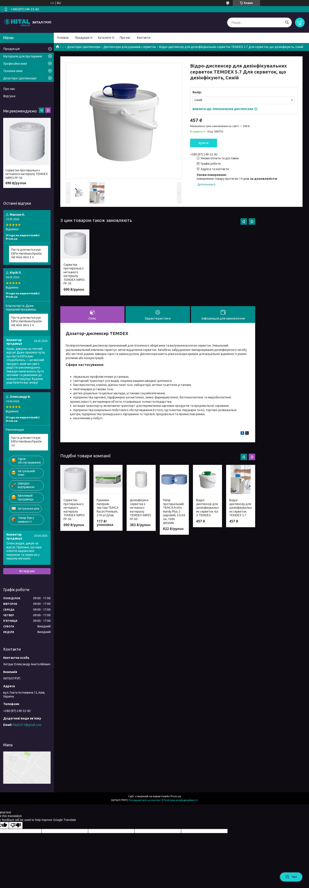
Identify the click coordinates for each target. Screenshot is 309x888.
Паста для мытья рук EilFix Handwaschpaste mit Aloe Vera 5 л (26, 253)
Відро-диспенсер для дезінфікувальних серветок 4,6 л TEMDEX (207, 508)
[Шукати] (287, 22)
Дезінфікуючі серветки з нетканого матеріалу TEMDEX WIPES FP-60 (140, 510)
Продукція (82, 37)
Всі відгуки (27, 571)
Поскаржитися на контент (145, 800)
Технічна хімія (12, 71)
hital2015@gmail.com (27, 725)
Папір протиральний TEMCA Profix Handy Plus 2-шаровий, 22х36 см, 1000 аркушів (174, 512)
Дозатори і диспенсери (83, 47)
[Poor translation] (16, 825)
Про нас (125, 37)
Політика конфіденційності (181, 800)
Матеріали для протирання (22, 56)
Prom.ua (176, 796)
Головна (62, 37)
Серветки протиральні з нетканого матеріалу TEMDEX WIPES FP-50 (74, 274)
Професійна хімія (15, 63)
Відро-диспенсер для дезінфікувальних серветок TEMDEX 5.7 (240, 508)
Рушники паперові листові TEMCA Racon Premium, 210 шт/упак (107, 508)
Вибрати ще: (223, 109)
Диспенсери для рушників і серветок (129, 47)
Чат (291, 877)
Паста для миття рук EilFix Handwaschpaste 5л (26, 441)
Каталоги (104, 37)
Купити (203, 143)
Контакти (143, 37)
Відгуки (9, 96)
